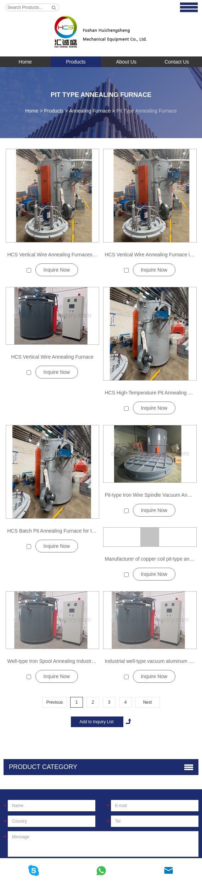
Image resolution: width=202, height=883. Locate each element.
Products (75, 62)
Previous (54, 702)
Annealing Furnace (90, 111)
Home (25, 62)
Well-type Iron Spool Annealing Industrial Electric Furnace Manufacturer (85, 661)
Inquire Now (56, 270)
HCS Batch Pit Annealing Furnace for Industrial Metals (67, 531)
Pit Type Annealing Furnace (101, 94)
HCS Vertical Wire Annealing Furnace (52, 357)
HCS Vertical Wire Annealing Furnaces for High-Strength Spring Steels (84, 254)
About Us (126, 62)
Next (147, 702)
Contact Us (176, 62)
